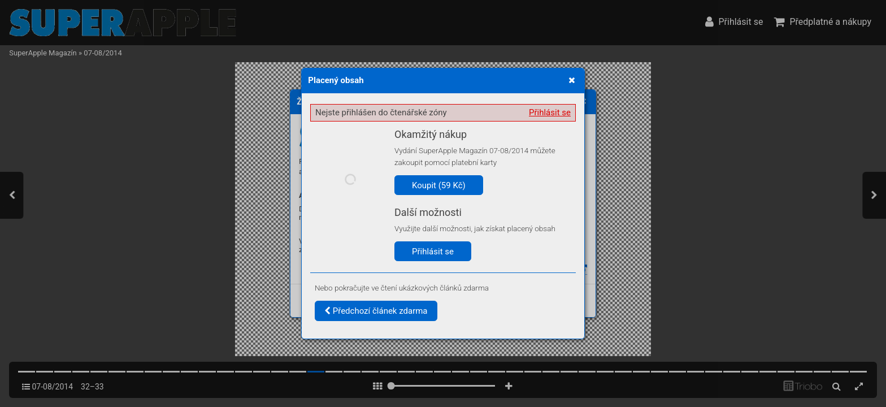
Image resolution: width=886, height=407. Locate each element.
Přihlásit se (550, 112)
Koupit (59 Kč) (439, 185)
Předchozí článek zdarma (376, 311)
